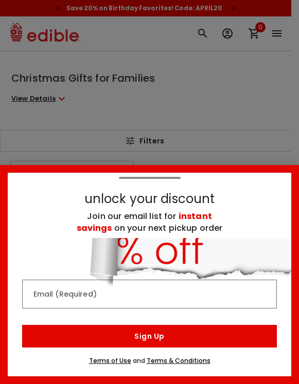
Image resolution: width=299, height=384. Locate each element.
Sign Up (149, 336)
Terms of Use (110, 360)
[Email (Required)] (149, 294)
